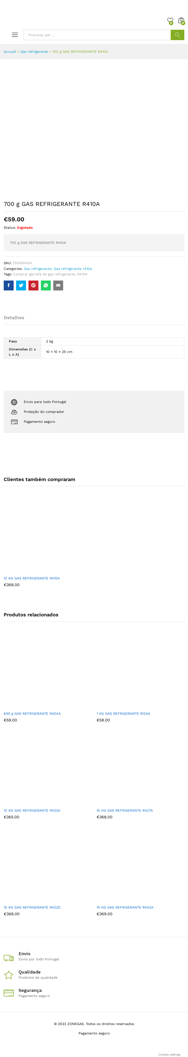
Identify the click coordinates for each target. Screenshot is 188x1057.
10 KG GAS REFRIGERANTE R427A (125, 810)
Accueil (10, 52)
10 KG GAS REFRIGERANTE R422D (32, 907)
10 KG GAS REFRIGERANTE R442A (125, 907)
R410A (82, 274)
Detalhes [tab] (14, 317)
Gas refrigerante (34, 52)
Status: (10, 227)
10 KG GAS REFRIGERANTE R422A (32, 810)
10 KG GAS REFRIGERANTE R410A (32, 578)
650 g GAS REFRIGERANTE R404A (32, 713)
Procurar (177, 35)
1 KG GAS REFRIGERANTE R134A (123, 713)
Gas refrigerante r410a (73, 269)
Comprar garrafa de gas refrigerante (44, 274)
